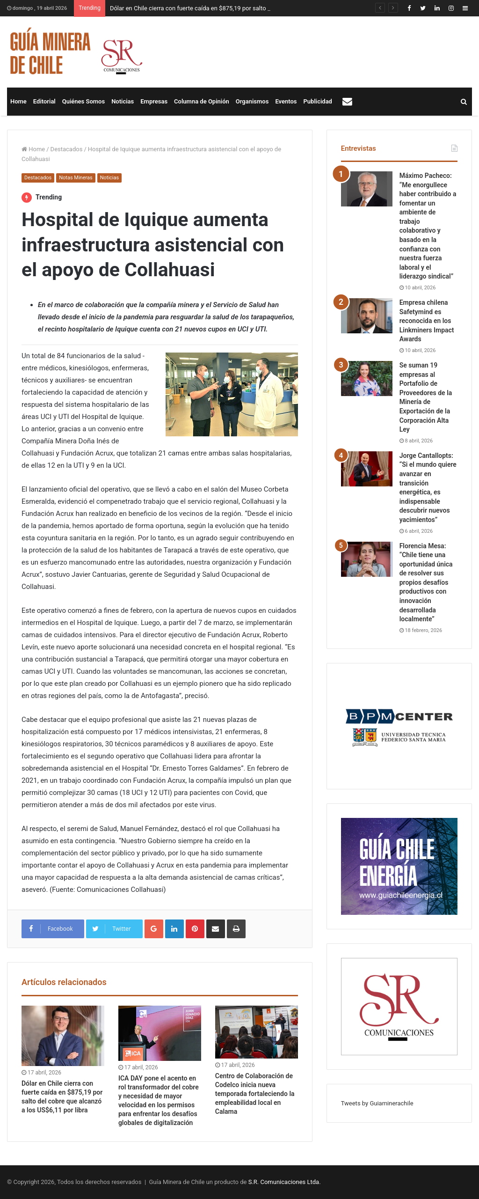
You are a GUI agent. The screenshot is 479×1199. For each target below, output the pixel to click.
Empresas (153, 101)
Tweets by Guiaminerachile (377, 1103)
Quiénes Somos (83, 101)
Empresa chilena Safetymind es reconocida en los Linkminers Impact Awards (426, 321)
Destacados (67, 149)
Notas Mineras (75, 178)
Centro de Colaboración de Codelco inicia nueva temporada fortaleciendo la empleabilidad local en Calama (255, 1093)
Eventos (286, 101)
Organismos (252, 101)
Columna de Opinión (201, 101)
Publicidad (318, 101)
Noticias (122, 101)
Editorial (44, 101)
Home (18, 101)
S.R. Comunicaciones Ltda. (284, 1181)
